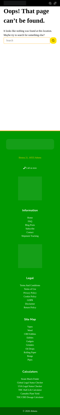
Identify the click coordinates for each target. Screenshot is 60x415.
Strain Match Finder (30, 379)
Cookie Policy (30, 296)
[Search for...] (27, 40)
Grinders (30, 345)
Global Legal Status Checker (30, 382)
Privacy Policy (29, 293)
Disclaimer (30, 304)
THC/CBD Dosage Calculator (30, 397)
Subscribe (30, 229)
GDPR (30, 300)
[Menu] (55, 3)
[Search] (50, 3)
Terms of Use (30, 289)
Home (30, 218)
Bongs (30, 356)
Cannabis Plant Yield (30, 393)
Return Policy (30, 307)
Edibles (30, 338)
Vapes (30, 327)
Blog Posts (30, 225)
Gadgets (30, 341)
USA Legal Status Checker (30, 386)
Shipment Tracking (30, 236)
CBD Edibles (30, 334)
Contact (30, 232)
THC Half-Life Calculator (30, 390)
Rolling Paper (30, 352)
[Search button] (53, 40)
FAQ (30, 221)
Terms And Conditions (30, 285)
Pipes (30, 360)
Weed (30, 330)
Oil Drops (30, 349)
